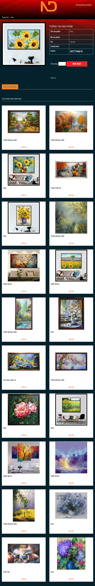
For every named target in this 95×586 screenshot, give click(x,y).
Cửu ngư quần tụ (9, 380)
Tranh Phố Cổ (56, 188)
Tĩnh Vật (6, 572)
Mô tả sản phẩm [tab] (10, 87)
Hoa (4, 188)
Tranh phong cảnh (10, 140)
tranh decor (7, 284)
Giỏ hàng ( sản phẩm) (83, 5)
